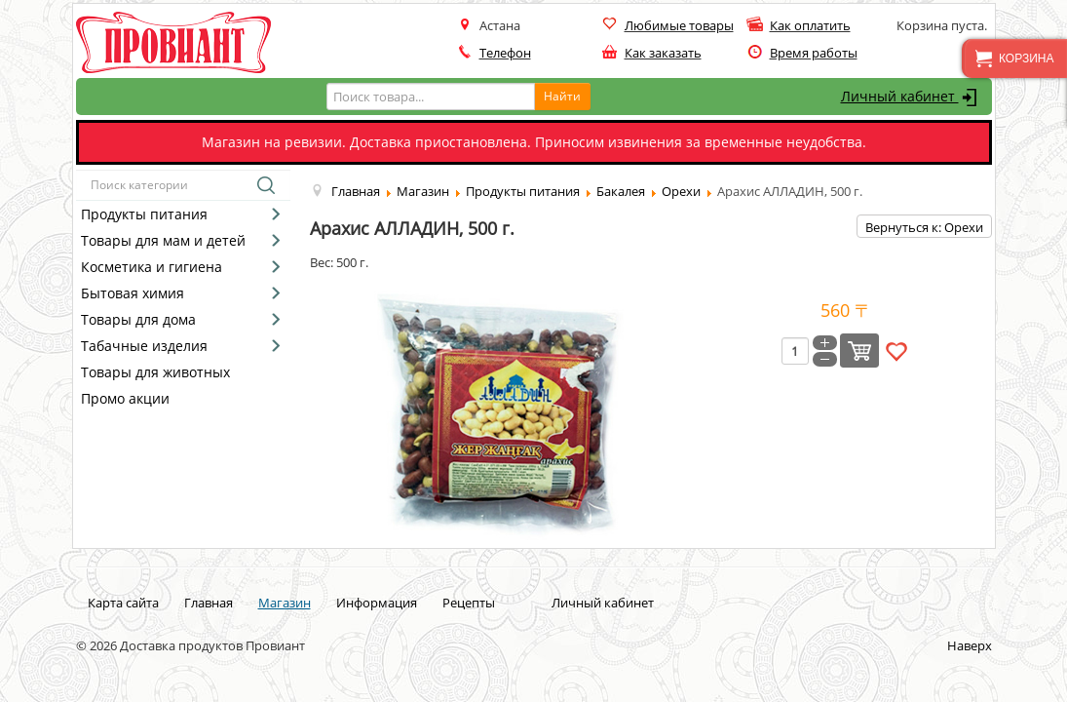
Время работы (813, 52)
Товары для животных (155, 372)
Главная (208, 602)
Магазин (284, 602)
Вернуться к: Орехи (924, 227)
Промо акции (125, 398)
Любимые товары (679, 25)
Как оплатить (810, 25)
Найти (562, 96)
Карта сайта (123, 602)
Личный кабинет (911, 97)
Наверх (969, 645)
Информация (376, 602)
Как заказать (663, 52)
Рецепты (468, 602)
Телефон (505, 52)
